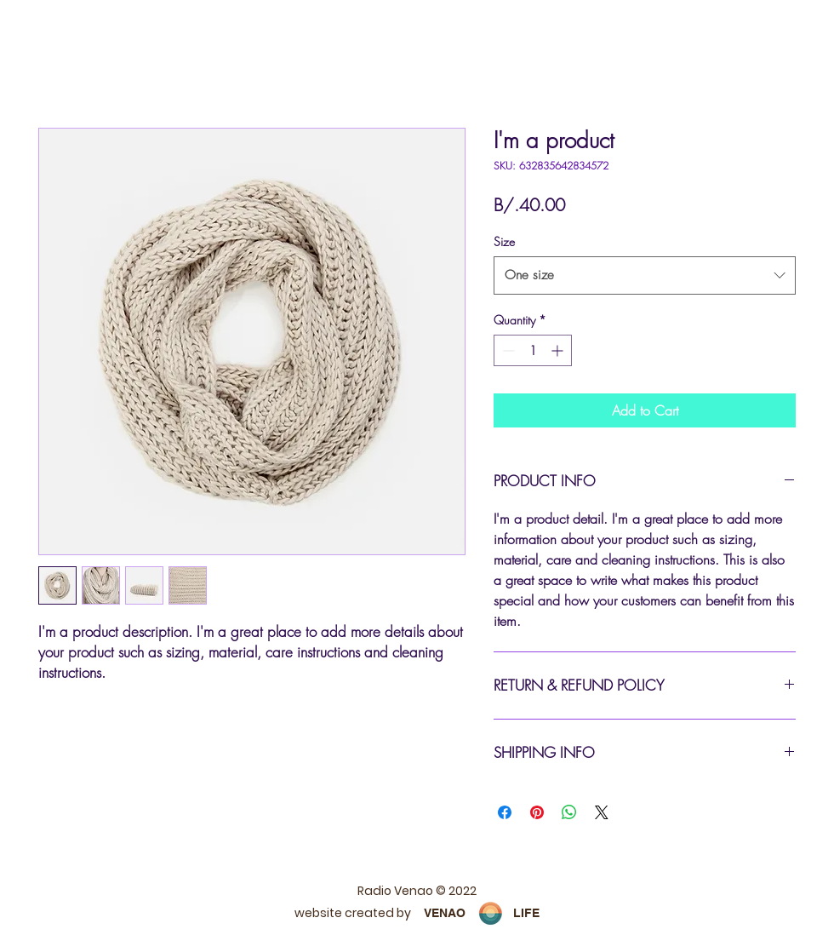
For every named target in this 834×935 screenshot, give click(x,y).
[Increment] (558, 350)
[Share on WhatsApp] (569, 812)
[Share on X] (601, 812)
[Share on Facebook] (504, 812)
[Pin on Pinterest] (537, 812)
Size (504, 241)
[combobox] (645, 275)
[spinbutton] (532, 350)
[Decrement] (506, 350)
